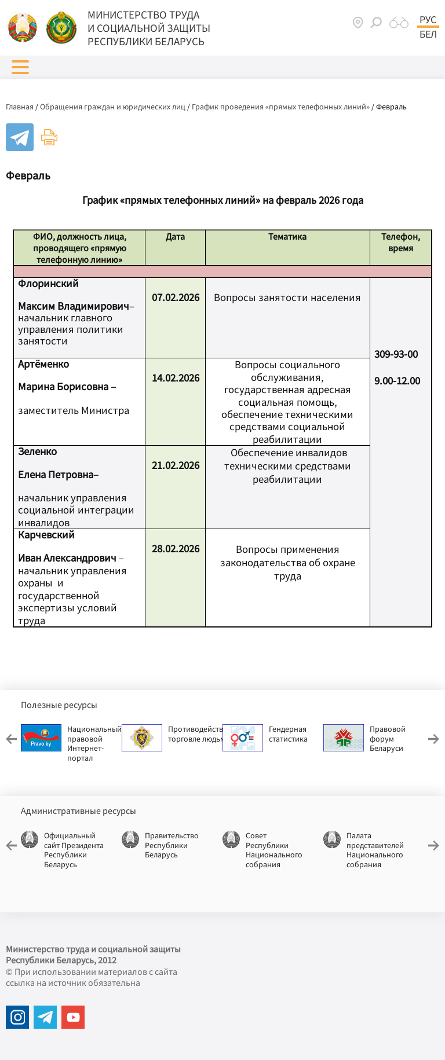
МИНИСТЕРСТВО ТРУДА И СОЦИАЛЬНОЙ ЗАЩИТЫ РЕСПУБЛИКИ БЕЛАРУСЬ (148, 27)
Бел (428, 34)
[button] (20, 67)
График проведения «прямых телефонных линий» (281, 106)
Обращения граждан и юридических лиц (112, 106)
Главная (20, 106)
